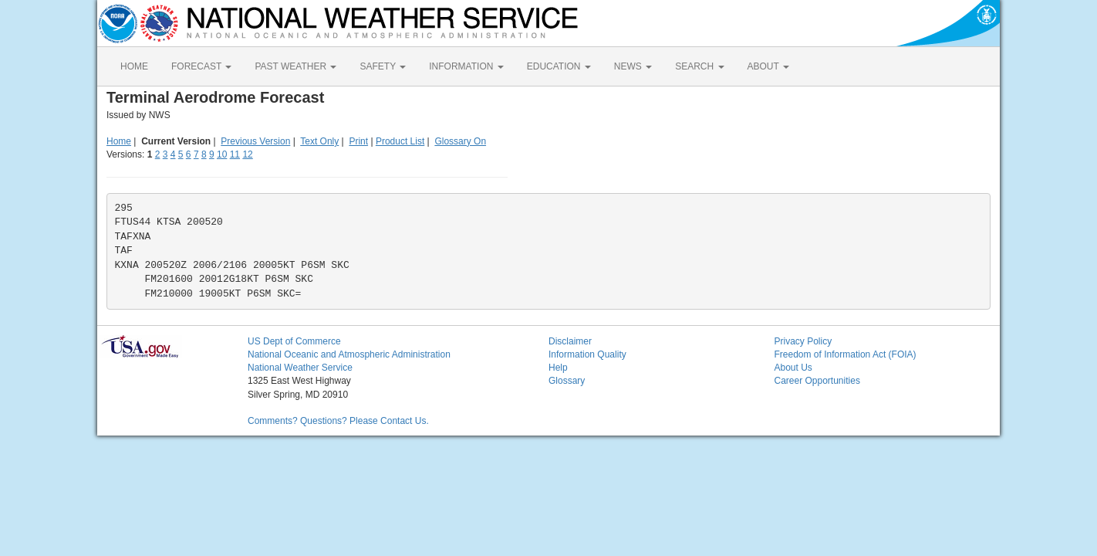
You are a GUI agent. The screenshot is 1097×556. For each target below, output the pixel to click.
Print (358, 141)
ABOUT (768, 66)
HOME (134, 66)
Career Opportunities (817, 380)
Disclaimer (570, 341)
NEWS (633, 66)
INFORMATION (466, 66)
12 (247, 154)
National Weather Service (300, 367)
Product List (400, 141)
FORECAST (201, 66)
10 (222, 154)
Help (558, 367)
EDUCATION (559, 66)
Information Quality (587, 354)
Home (118, 141)
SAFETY (382, 66)
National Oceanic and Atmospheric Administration (349, 354)
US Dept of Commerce (294, 341)
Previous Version (255, 141)
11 (235, 154)
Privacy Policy (803, 341)
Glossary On (460, 141)
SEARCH (699, 66)
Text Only (319, 141)
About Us (793, 367)
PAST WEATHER (295, 66)
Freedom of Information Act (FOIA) (845, 354)
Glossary (566, 380)
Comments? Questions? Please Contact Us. (338, 420)
